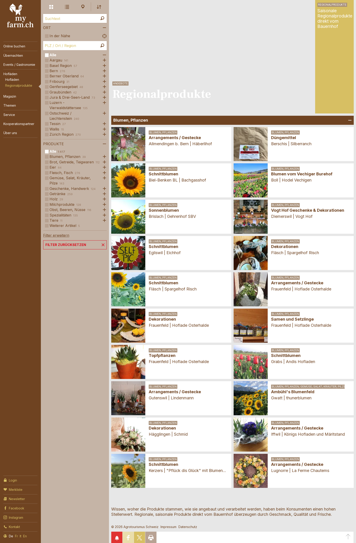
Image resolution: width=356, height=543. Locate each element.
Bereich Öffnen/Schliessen (349, 120)
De (11, 536)
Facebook (13, 508)
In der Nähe (59, 36)
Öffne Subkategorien (103, 55)
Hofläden (10, 74)
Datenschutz (187, 527)
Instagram (13, 517)
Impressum (168, 527)
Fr (16, 536)
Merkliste (12, 489)
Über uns (10, 133)
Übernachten (13, 55)
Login (10, 480)
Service (9, 115)
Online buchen (14, 46)
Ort (47, 27)
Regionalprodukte (18, 85)
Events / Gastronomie (19, 64)
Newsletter (14, 498)
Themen (9, 105)
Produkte (53, 144)
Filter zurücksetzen (65, 245)
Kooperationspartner (18, 124)
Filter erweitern (56, 235)
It (20, 536)
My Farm (20, 15)
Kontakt (11, 526)
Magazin (9, 96)
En (25, 536)
